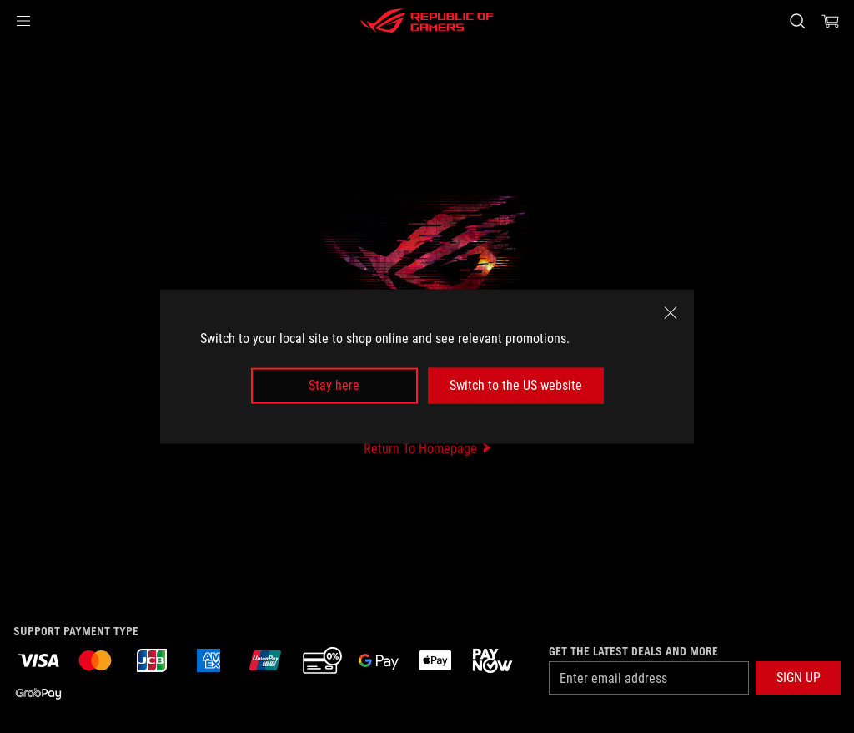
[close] (671, 313)
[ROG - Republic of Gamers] (427, 20)
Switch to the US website (516, 385)
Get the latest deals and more (633, 651)
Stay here (334, 385)
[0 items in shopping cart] (831, 21)
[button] (23, 21)
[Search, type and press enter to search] (797, 21)
